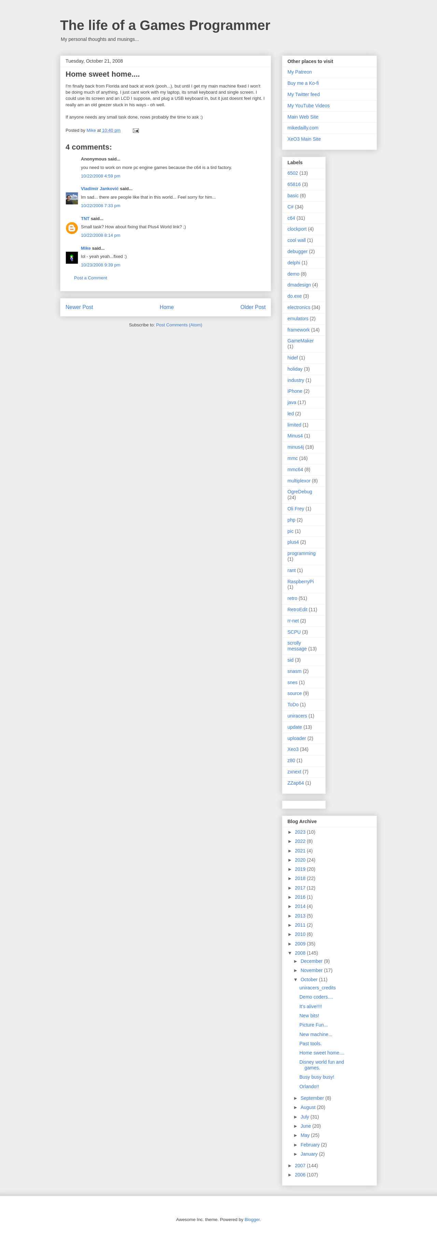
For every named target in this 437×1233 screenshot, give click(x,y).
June (306, 1126)
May (305, 1135)
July (305, 1117)
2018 (301, 878)
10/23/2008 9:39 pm (101, 264)
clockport (297, 229)
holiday (294, 369)
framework (298, 330)
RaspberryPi (300, 581)
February (310, 1144)
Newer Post (79, 307)
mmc (292, 458)
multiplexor (299, 480)
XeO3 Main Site (304, 139)
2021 (301, 850)
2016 (301, 897)
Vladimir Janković (100, 188)
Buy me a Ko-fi (303, 83)
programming (301, 553)
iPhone (294, 391)
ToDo (293, 704)
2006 (301, 1174)
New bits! (309, 1015)
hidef (292, 357)
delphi (293, 262)
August (308, 1107)
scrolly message (297, 645)
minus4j (295, 447)
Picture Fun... (313, 1025)
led (290, 413)
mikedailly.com (303, 127)
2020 (301, 860)
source (294, 693)
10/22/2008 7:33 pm (101, 205)
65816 (294, 184)
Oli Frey (295, 508)
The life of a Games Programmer (165, 25)
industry (295, 380)
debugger (297, 251)
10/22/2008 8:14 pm (101, 235)
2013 (301, 916)
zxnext (294, 771)
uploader (296, 738)
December (312, 961)
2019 (301, 869)
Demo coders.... (316, 997)
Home (167, 307)
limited (294, 425)
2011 (301, 925)
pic (290, 531)
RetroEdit (297, 609)
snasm (294, 671)
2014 (301, 906)
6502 (292, 173)
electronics (298, 307)
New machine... (315, 1034)
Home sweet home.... (321, 1052)
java (291, 402)
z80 (291, 760)
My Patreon (299, 72)
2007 (301, 1165)
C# (290, 207)
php (291, 520)
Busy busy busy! (316, 1077)
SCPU (294, 632)
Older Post (253, 307)
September (312, 1098)
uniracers (297, 716)
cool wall (296, 240)
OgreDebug (299, 491)
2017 (301, 888)
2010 (301, 934)
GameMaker (300, 340)
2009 (301, 943)
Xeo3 (293, 749)
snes (292, 682)
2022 (301, 841)
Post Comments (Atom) (179, 324)
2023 (301, 832)
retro (292, 598)
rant (291, 570)
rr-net (293, 620)
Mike (86, 248)
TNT (85, 218)
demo (293, 274)
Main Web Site (303, 117)
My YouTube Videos (308, 105)
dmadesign (299, 285)
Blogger (251, 1219)
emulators (297, 318)
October (309, 979)
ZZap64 (295, 783)
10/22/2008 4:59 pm (101, 176)
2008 (301, 953)
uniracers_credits (317, 987)
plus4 (293, 542)
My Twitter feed (303, 94)
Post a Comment (90, 277)
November (312, 970)
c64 (291, 218)
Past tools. (310, 1043)
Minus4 (295, 435)
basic (293, 195)
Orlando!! (309, 1086)
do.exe (294, 296)
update (294, 727)
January (309, 1154)
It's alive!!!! (310, 1006)
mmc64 (295, 469)
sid (290, 660)
